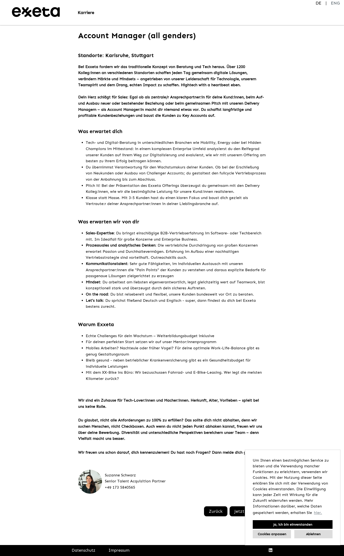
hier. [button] (318, 512)
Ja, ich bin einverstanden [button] (292, 524)
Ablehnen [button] (313, 534)
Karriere (86, 12)
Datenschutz (83, 550)
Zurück (216, 511)
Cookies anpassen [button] (272, 534)
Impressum (118, 550)
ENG (335, 3)
